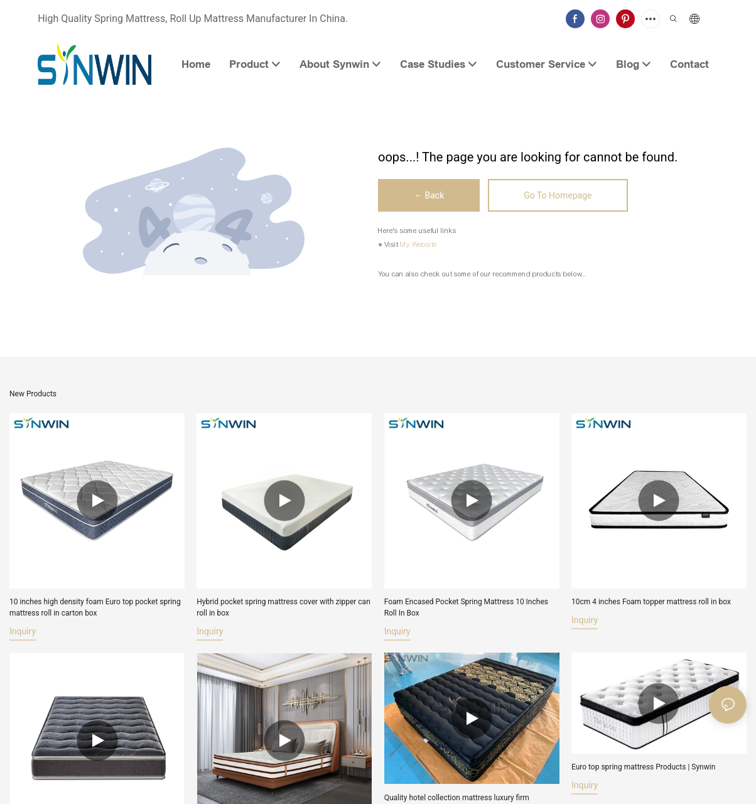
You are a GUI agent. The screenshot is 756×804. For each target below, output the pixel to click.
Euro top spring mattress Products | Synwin (643, 768)
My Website (418, 244)
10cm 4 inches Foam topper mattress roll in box (651, 601)
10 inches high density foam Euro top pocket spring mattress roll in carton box (95, 607)
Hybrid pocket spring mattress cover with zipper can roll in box (283, 607)
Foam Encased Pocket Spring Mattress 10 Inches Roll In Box (466, 607)
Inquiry (22, 631)
